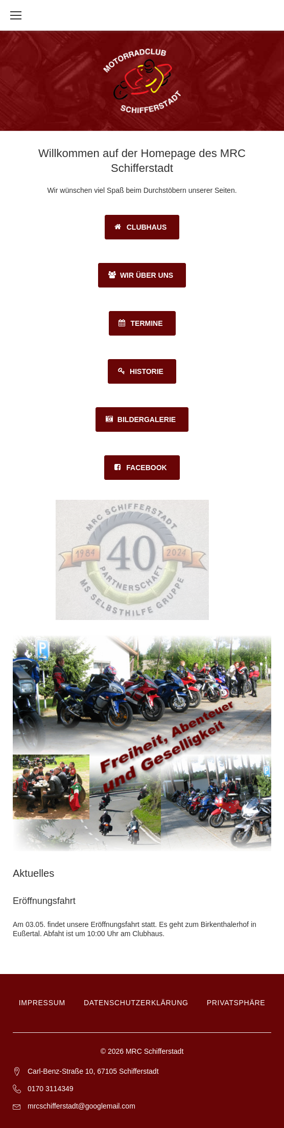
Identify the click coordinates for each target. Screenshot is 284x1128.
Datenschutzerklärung (136, 1003)
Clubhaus (147, 227)
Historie (146, 371)
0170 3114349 (51, 1089)
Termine (147, 323)
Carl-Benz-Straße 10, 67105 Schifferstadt (93, 1071)
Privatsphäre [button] (236, 1003)
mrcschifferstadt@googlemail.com (81, 1106)
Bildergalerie (146, 419)
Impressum (42, 1003)
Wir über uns (146, 275)
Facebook (146, 467)
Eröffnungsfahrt (44, 901)
